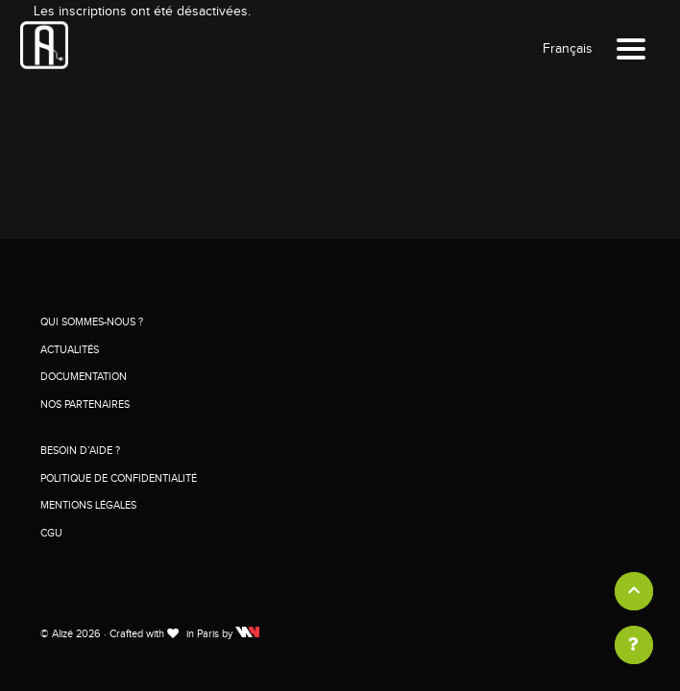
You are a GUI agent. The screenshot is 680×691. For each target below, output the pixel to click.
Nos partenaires (85, 404)
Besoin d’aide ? (80, 450)
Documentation (83, 376)
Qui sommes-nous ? (91, 322)
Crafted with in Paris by (184, 634)
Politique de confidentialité (118, 478)
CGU (51, 533)
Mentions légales (88, 505)
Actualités (69, 350)
